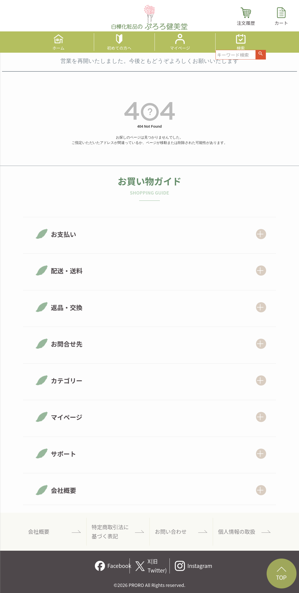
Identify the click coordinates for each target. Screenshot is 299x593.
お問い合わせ (171, 531)
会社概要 (38, 531)
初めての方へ (119, 47)
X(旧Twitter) (157, 565)
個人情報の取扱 (236, 531)
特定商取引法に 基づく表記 (110, 531)
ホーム (58, 47)
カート (281, 23)
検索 (241, 47)
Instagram (198, 565)
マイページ (180, 47)
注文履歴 (246, 23)
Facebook (119, 565)
